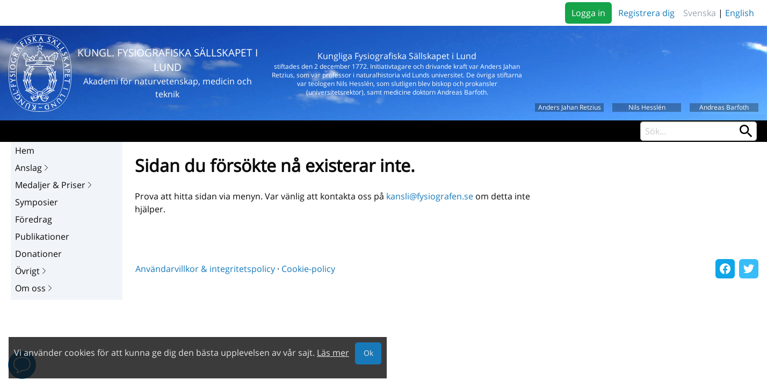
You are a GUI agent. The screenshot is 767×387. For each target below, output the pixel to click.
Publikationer (42, 236)
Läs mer (333, 353)
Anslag (32, 168)
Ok (368, 353)
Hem (24, 150)
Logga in (588, 13)
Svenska (699, 13)
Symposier (36, 202)
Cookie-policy (308, 269)
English (739, 13)
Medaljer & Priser (54, 185)
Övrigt (31, 271)
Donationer (38, 254)
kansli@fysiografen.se (429, 196)
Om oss (34, 288)
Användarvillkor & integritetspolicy (205, 269)
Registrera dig (646, 13)
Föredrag (33, 219)
